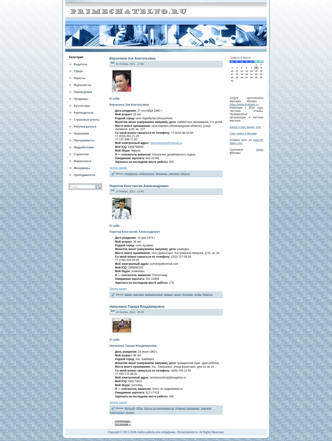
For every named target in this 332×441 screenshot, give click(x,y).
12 (242, 71)
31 (232, 81)
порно (260, 149)
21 (251, 74)
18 (237, 74)
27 (247, 77)
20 (247, 74)
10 (232, 71)
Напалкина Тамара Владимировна (137, 306)
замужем (174, 173)
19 (242, 74)
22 (256, 74)
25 (237, 77)
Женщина (161, 173)
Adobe (128, 294)
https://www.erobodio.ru (244, 104)
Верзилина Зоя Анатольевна (133, 58)
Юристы (207, 294)
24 (232, 77)
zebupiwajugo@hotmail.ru (166, 143)
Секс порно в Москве (243, 133)
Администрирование (187, 408)
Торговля (187, 294)
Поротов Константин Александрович (139, 186)
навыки (168, 294)
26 (242, 77)
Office (139, 408)
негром (130, 412)
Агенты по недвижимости (159, 408)
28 (251, 77)
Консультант (117, 412)
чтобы (197, 294)
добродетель (146, 173)
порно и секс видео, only (245, 127)
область (185, 173)
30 (261, 77)
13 (247, 71)
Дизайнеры (131, 173)
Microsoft (130, 408)
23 (261, 74)
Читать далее (118, 168)
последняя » (123, 424)
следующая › (123, 421)
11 (237, 71)
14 (251, 71)
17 (232, 74)
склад (177, 294)
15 (256, 71)
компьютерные (154, 294)
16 (261, 71)
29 (256, 77)
